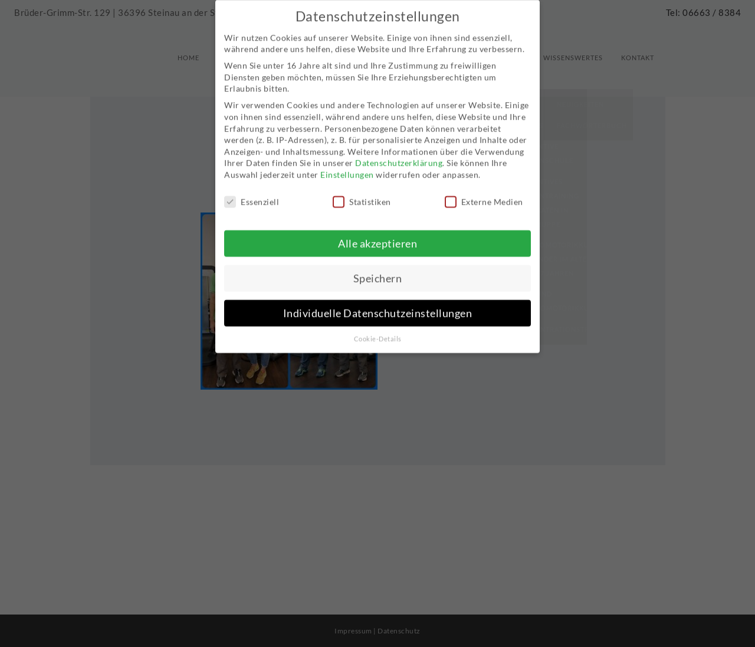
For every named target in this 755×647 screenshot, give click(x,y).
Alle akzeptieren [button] (377, 231)
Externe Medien (484, 189)
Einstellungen (347, 163)
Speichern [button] (377, 266)
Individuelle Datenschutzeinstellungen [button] (377, 301)
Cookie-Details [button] (378, 326)
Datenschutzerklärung (398, 151)
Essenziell (251, 189)
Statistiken (362, 189)
